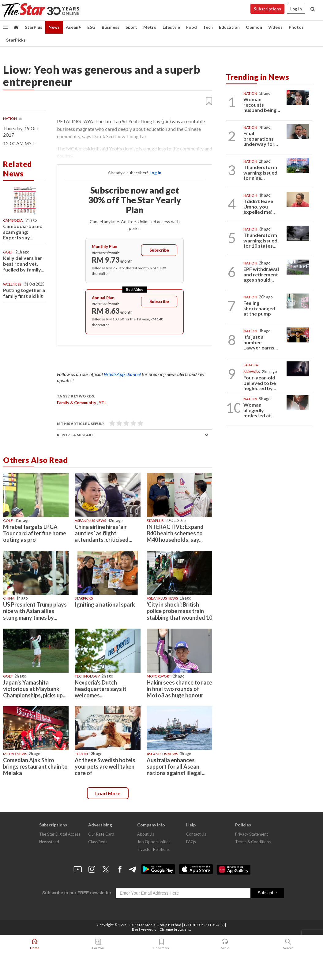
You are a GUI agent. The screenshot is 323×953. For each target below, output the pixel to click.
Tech (208, 27)
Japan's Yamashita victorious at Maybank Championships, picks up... (34, 689)
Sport (131, 27)
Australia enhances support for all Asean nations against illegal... (176, 766)
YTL (103, 402)
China (8, 598)
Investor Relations (153, 849)
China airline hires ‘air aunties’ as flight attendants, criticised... (103, 533)
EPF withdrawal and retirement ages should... (261, 274)
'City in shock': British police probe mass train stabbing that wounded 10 (179, 611)
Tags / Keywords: (76, 396)
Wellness (12, 284)
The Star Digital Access (59, 834)
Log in (155, 172)
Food (191, 27)
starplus (155, 520)
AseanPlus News (90, 520)
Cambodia (13, 220)
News (54, 27)
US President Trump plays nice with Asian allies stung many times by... (35, 611)
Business (110, 27)
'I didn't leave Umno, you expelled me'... (259, 206)
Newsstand (49, 841)
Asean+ (73, 27)
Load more (107, 793)
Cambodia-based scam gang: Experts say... (23, 232)
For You (98, 944)
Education (229, 27)
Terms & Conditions (253, 841)
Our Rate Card (101, 834)
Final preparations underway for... (260, 138)
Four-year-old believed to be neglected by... (259, 383)
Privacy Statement (251, 834)
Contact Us (196, 834)
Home (34, 944)
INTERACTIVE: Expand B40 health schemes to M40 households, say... (175, 533)
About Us (145, 834)
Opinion (254, 27)
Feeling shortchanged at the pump (259, 308)
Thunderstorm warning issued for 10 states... (260, 240)
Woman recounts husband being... (261, 104)
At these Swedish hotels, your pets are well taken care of (106, 766)
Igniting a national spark (105, 604)
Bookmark (161, 944)
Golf (8, 252)
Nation (10, 118)
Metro (149, 27)
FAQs (191, 841)
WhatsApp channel (123, 374)
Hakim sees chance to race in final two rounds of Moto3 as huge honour (179, 689)
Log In (296, 8)
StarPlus (33, 27)
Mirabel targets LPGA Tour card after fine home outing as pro (34, 533)
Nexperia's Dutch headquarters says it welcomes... (100, 689)
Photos (296, 27)
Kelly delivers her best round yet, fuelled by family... (23, 263)
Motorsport (159, 676)
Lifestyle (171, 27)
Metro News (15, 754)
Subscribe (159, 250)
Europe (82, 754)
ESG (91, 27)
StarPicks (16, 39)
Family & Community (76, 402)
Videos (275, 27)
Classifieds (97, 841)
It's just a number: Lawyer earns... (260, 342)
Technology (87, 676)
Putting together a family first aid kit (24, 293)
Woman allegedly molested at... (259, 410)
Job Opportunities (153, 841)
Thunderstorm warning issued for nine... (260, 172)
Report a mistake (75, 435)
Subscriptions (267, 8)
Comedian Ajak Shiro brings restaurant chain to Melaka (35, 766)
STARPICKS (84, 598)
